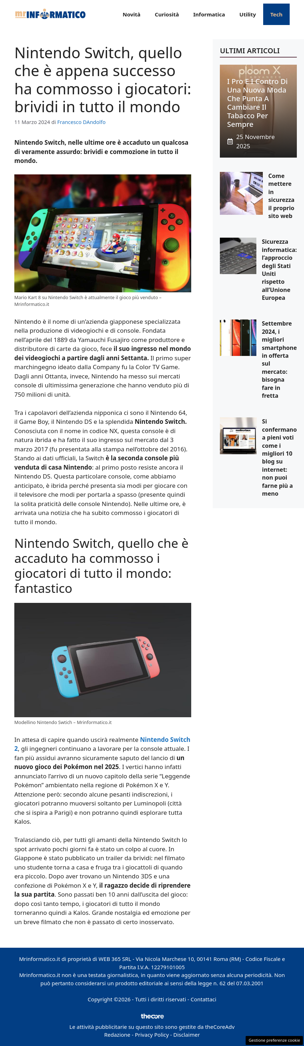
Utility (248, 14)
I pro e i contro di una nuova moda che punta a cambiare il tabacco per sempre (257, 102)
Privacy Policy (152, 1034)
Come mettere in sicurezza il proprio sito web (281, 196)
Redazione (117, 1034)
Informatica (209, 14)
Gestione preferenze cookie (274, 1040)
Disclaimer (186, 1034)
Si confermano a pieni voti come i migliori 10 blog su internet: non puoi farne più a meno (279, 457)
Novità (131, 14)
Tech (276, 14)
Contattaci (203, 999)
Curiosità (167, 14)
